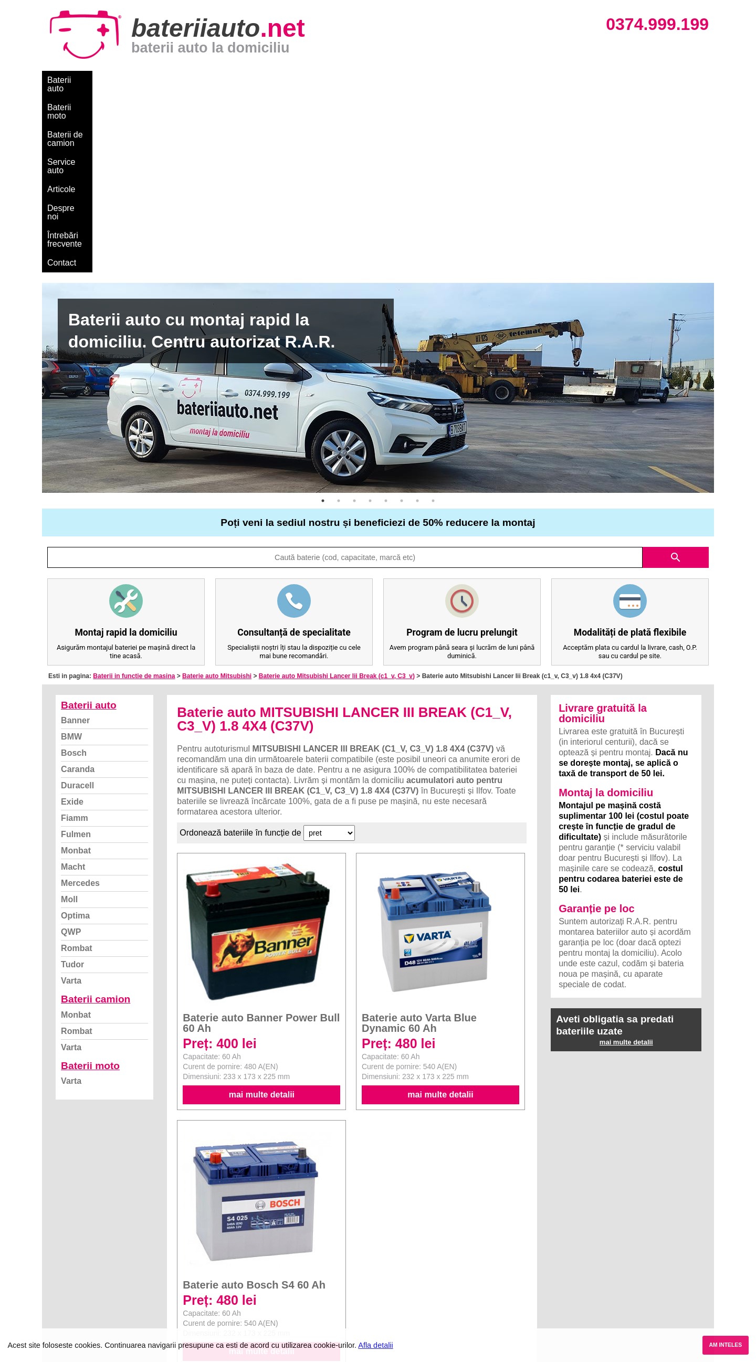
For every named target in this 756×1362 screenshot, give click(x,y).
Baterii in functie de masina (134, 493)
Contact (488, 80)
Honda (391, 1321)
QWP (71, 749)
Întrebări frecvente (426, 80)
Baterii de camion (193, 80)
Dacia (390, 1240)
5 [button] (386, 318)
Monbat (76, 667)
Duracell (77, 602)
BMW (71, 554)
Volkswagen (401, 1275)
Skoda (391, 1263)
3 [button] (354, 318)
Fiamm (74, 635)
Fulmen (76, 651)
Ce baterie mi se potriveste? (101, 1240)
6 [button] (401, 318)
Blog (60, 1228)
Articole (314, 80)
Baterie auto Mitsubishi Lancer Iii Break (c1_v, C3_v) (337, 493)
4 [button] (370, 318)
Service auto (263, 80)
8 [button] (433, 318)
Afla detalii (375, 1345)
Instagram (70, 1298)
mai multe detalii (262, 911)
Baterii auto (68, 80)
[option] (378, 205)
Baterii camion (95, 816)
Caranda (77, 586)
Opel (388, 1309)
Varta (71, 798)
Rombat (76, 765)
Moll (69, 716)
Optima (75, 732)
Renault (393, 1286)
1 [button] (323, 318)
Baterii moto (125, 80)
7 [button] (417, 318)
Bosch (74, 570)
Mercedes (80, 700)
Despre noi (361, 80)
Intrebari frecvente (84, 1263)
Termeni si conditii (83, 1275)
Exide (72, 619)
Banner (75, 537)
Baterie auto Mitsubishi (216, 493)
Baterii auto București (580, 1228)
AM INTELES (725, 1345)
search (675, 374)
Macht (73, 684)
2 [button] (338, 318)
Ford (388, 1252)
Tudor (72, 781)
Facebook (69, 1286)
